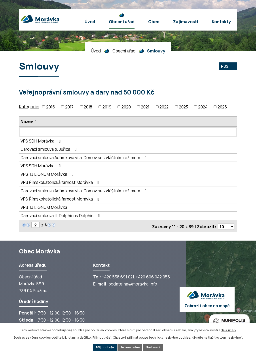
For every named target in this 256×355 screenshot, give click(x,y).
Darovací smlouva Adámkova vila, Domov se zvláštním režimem (84, 157)
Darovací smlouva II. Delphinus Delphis (61, 216)
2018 (88, 107)
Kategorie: (29, 106)
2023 (183, 107)
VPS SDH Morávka (42, 141)
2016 (50, 107)
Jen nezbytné (130, 347)
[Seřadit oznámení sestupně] (35, 122)
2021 (145, 107)
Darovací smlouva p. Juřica (49, 149)
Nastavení (155, 347)
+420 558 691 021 (118, 276)
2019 (106, 107)
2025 (222, 107)
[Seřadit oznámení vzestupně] (35, 120)
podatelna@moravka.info (132, 283)
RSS (227, 67)
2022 (164, 107)
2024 (202, 107)
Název (27, 121)
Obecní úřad (124, 51)
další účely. (228, 329)
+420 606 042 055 (153, 276)
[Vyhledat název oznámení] (128, 131)
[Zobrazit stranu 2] (35, 225)
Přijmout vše (102, 347)
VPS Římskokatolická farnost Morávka (61, 182)
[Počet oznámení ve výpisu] (225, 225)
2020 (126, 107)
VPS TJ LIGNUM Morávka (48, 174)
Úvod (96, 51)
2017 (69, 107)
